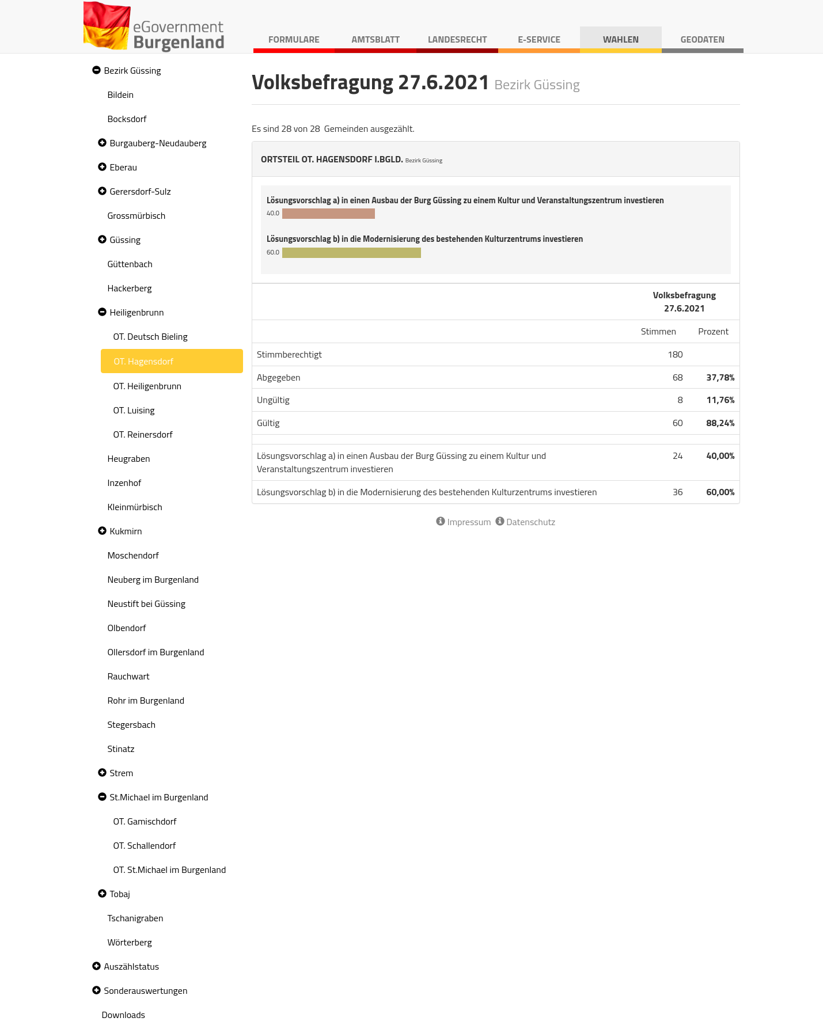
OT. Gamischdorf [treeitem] (145, 821)
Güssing (125, 239)
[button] (95, 70)
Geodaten (703, 39)
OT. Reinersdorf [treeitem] (143, 434)
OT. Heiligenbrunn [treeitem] (147, 386)
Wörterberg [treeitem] (130, 942)
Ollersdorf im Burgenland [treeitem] (156, 652)
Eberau (123, 167)
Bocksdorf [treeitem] (127, 119)
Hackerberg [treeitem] (130, 288)
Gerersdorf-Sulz (140, 191)
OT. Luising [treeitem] (134, 410)
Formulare (294, 39)
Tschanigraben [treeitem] (136, 918)
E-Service (539, 39)
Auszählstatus (132, 966)
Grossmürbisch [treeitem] (137, 215)
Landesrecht (457, 39)
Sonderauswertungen (146, 990)
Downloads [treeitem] (124, 1014)
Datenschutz (525, 522)
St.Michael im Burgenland (159, 797)
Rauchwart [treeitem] (129, 676)
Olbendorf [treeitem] (127, 628)
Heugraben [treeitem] (129, 458)
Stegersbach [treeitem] (132, 724)
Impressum (463, 522)
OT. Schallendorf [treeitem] (144, 845)
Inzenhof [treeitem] (125, 482)
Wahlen (621, 39)
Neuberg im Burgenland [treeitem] (153, 579)
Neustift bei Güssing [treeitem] (146, 603)
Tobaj (120, 894)
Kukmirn (126, 531)
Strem (122, 773)
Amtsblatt (376, 39)
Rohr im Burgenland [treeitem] (146, 700)
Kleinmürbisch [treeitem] (135, 507)
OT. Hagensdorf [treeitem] (144, 361)
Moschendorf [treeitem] (133, 555)
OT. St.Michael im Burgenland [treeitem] (169, 869)
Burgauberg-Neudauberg (158, 143)
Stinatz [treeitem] (121, 748)
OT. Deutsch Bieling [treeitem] (150, 336)
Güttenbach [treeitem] (130, 264)
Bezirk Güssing (132, 70)
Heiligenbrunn (137, 312)
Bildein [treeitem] (121, 94)
